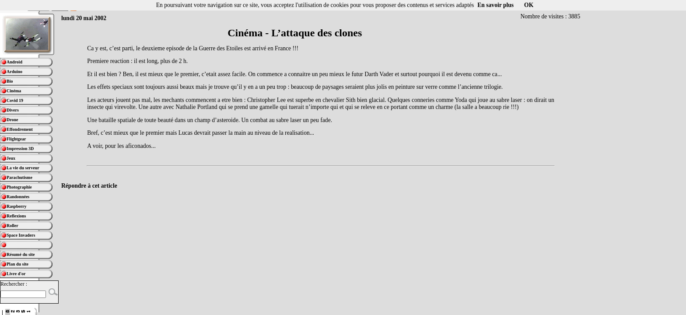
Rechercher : (13, 284)
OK (528, 5)
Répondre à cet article (89, 185)
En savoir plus (495, 5)
